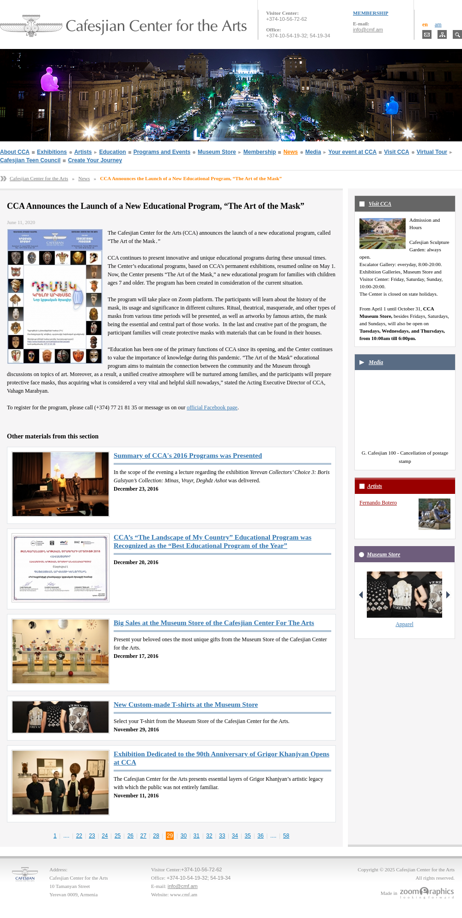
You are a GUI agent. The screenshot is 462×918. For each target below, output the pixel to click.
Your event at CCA (352, 152)
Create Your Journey (95, 160)
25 (118, 836)
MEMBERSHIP (370, 13)
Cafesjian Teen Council (30, 160)
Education (112, 152)
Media (313, 152)
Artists (83, 152)
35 (248, 836)
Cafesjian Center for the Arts (39, 178)
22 (79, 836)
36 (260, 836)
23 (92, 836)
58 (286, 836)
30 (184, 836)
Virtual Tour (432, 152)
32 (209, 836)
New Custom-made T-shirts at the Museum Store (186, 704)
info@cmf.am (368, 29)
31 (197, 836)
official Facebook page (212, 407)
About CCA (15, 152)
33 (222, 836)
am (438, 24)
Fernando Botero (378, 502)
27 (143, 836)
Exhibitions (52, 152)
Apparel (404, 624)
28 (156, 836)
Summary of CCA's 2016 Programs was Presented (188, 455)
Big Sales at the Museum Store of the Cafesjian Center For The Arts (214, 622)
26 (131, 836)
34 (235, 836)
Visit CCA (396, 152)
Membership (259, 152)
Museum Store (217, 152)
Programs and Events (162, 152)
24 (105, 836)
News (290, 152)
